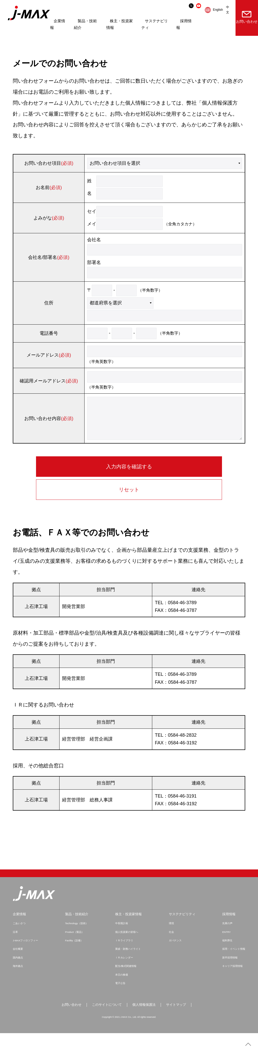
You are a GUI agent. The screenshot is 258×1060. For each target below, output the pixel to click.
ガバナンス (174, 966)
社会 (170, 958)
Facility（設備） (75, 966)
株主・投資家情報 (128, 940)
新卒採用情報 (228, 983)
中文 (219, 9)
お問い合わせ (243, 17)
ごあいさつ (20, 949)
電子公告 (120, 1009)
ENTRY (224, 958)
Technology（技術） (77, 949)
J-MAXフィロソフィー (27, 966)
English (210, 10)
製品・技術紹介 (77, 940)
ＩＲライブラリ (124, 966)
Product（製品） (75, 958)
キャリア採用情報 (231, 992)
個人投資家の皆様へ (127, 958)
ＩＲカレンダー (124, 983)
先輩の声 (225, 949)
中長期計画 (121, 949)
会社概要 (18, 975)
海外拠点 (18, 992)
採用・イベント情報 (232, 975)
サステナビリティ (181, 940)
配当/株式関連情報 (126, 992)
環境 (170, 949)
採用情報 (227, 940)
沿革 (15, 958)
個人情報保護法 (145, 1031)
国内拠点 (18, 983)
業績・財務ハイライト (128, 975)
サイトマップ (179, 1031)
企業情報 (20, 940)
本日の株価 (121, 1000)
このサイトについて (106, 1031)
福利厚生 (225, 966)
